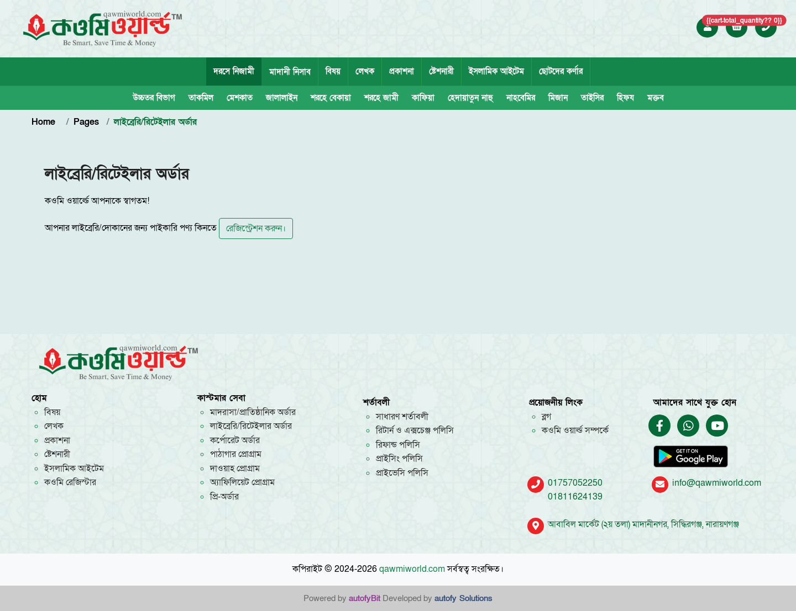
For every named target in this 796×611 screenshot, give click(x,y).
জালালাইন (281, 97)
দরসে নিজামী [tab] (233, 71)
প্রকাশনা (401, 71)
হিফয (625, 97)
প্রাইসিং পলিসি (399, 459)
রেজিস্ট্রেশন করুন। (256, 228)
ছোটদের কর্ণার (561, 71)
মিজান (558, 97)
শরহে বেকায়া (331, 97)
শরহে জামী (381, 97)
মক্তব (655, 97)
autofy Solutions (463, 598)
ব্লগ (546, 417)
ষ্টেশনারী (441, 71)
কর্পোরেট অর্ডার (235, 440)
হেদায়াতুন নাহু (470, 97)
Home (45, 122)
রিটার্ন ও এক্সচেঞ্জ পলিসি (415, 430)
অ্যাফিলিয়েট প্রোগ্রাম (242, 482)
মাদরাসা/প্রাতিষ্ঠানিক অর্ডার (253, 412)
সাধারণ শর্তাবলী (402, 417)
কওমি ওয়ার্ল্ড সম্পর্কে (575, 430)
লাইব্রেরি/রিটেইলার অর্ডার (251, 426)
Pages (86, 122)
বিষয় (333, 71)
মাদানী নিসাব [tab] (290, 71)
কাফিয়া (423, 97)
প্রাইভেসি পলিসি (402, 473)
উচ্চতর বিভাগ (154, 97)
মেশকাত (240, 97)
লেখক (364, 71)
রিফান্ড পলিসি (398, 445)
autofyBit (364, 598)
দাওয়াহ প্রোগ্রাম (235, 469)
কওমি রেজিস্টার (70, 482)
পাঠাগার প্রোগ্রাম (235, 454)
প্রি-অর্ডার (224, 497)
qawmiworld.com (412, 569)
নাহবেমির (520, 97)
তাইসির (592, 97)
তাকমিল (200, 97)
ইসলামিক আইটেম (496, 71)
